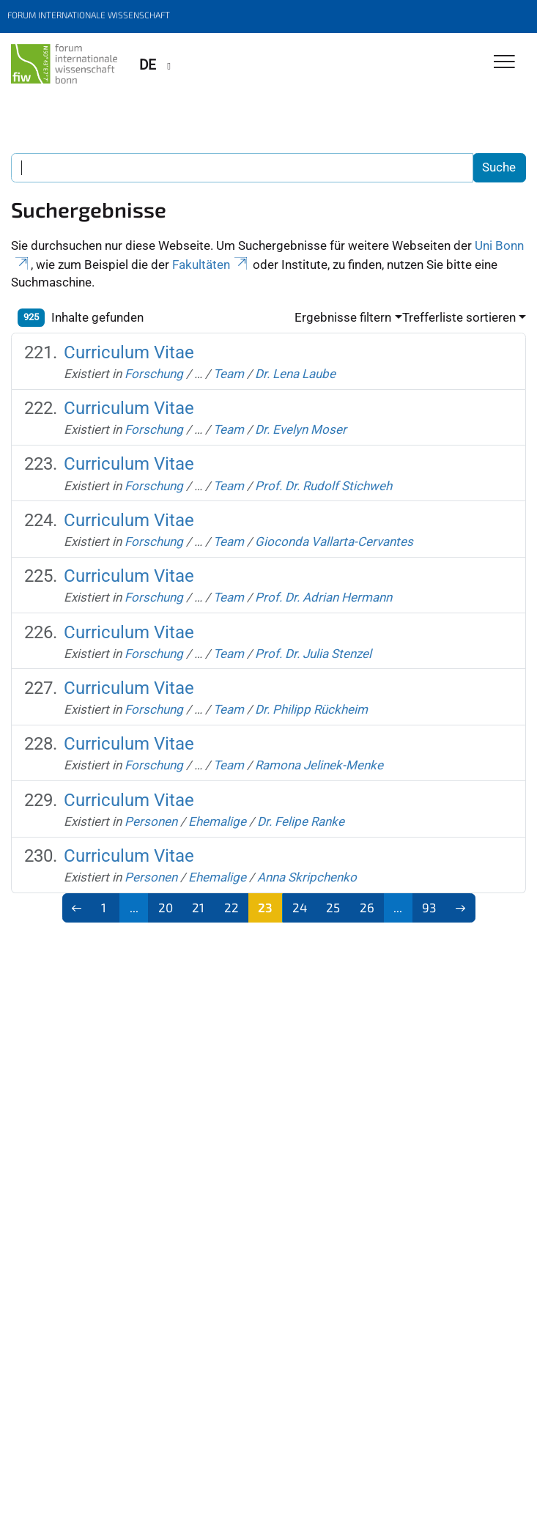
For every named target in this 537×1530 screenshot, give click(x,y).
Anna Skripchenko (307, 877)
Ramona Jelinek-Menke (319, 765)
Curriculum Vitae (129, 352)
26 (367, 907)
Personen (151, 821)
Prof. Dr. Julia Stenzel (313, 653)
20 (165, 907)
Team (228, 373)
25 (333, 907)
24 (299, 907)
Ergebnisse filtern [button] (343, 317)
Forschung (154, 373)
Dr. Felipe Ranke (300, 821)
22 (231, 907)
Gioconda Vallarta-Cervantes (334, 541)
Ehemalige (217, 821)
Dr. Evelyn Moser (301, 429)
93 (429, 907)
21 (198, 907)
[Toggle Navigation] (504, 63)
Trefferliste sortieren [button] (459, 317)
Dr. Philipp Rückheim (311, 709)
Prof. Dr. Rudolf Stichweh (323, 485)
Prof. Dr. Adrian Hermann (323, 597)
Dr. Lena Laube (295, 373)
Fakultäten (211, 264)
